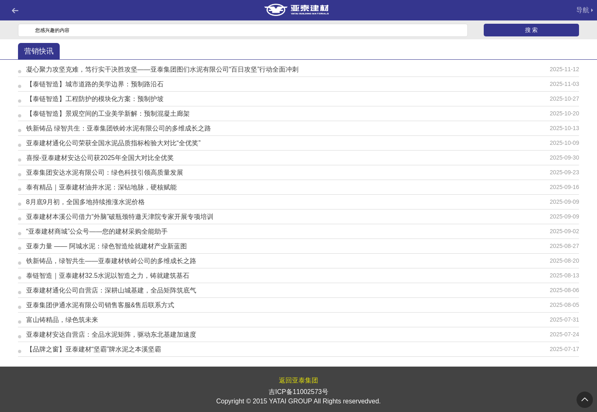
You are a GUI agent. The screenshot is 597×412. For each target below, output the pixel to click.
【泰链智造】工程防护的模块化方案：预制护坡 (95, 98)
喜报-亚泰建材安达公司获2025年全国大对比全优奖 (100, 157)
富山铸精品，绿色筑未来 (62, 319)
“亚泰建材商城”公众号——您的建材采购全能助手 (97, 231)
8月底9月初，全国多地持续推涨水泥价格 (85, 201)
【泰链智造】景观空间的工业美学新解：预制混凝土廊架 (108, 113)
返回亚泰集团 (298, 380)
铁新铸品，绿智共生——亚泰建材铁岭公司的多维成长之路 (111, 260)
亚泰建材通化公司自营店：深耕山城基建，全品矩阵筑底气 (111, 290)
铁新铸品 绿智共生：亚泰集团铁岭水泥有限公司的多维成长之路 (118, 128)
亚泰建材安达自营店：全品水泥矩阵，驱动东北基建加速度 (111, 334)
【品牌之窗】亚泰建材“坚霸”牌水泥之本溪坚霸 (94, 349)
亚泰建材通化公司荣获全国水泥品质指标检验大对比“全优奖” (113, 143)
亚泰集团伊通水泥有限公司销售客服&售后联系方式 (100, 305)
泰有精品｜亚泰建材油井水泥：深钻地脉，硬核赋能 (101, 187)
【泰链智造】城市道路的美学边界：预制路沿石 (95, 84)
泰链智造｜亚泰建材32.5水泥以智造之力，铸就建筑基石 (107, 275)
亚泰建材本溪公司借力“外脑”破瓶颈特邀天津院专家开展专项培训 (120, 216)
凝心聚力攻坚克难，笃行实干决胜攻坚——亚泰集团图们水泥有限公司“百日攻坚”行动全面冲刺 (162, 69)
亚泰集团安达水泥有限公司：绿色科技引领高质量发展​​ (104, 172)
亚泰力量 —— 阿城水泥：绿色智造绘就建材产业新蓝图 (106, 246)
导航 (582, 10)
